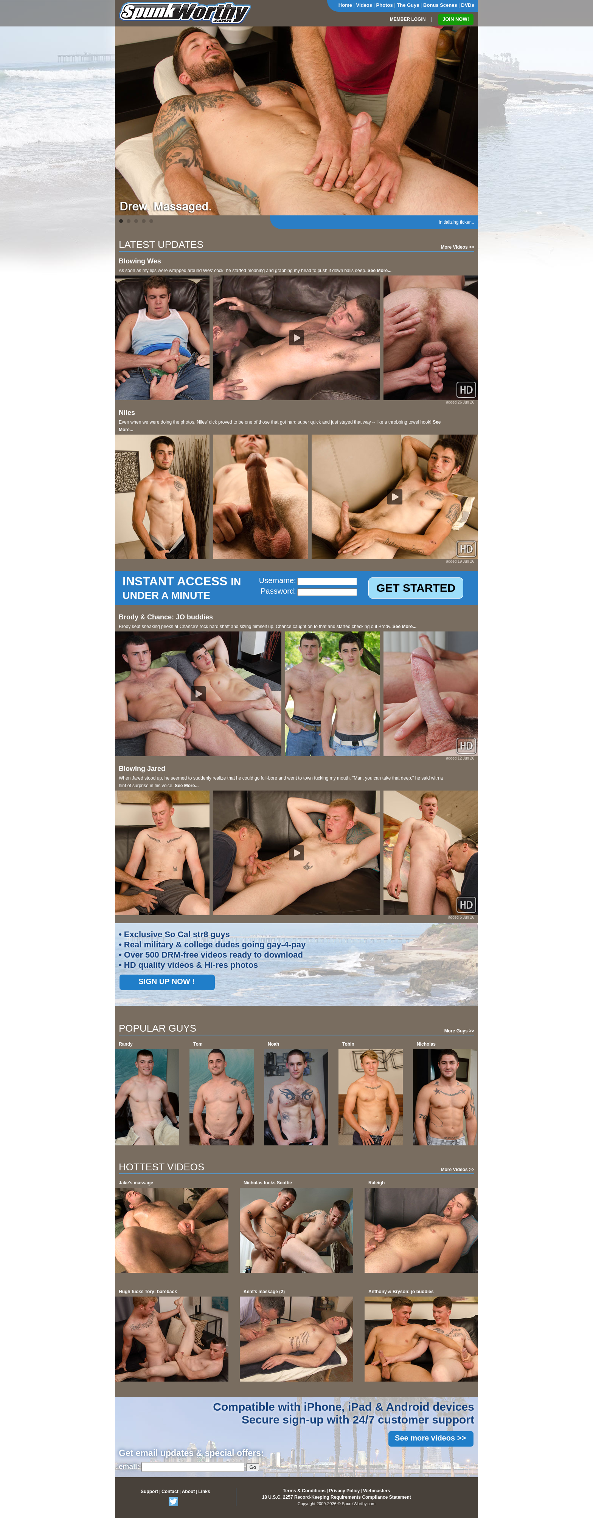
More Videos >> (457, 247)
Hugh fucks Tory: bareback (148, 1291)
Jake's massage (136, 1182)
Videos (364, 5)
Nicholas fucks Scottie (268, 1182)
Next (468, 121)
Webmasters (376, 1490)
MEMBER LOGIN (408, 19)
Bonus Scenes (440, 5)
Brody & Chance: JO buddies (166, 617)
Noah (273, 1044)
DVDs (467, 5)
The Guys (408, 5)
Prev (125, 121)
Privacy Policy (344, 1490)
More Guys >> (459, 1031)
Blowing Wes (140, 261)
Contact (170, 1491)
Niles (127, 412)
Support (149, 1491)
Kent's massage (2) (264, 1291)
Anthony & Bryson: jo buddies (401, 1291)
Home (345, 5)
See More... (379, 270)
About (188, 1491)
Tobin (348, 1044)
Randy (126, 1044)
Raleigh (376, 1182)
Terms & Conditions (304, 1490)
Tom (197, 1044)
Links (204, 1491)
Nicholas (426, 1044)
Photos (384, 5)
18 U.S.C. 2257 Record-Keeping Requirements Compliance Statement (336, 1497)
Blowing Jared (142, 768)
